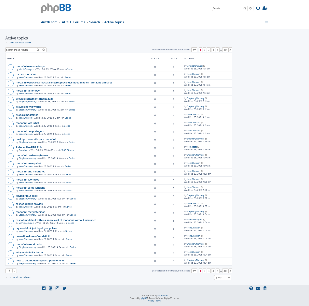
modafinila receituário (29, 244)
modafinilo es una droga (30, 66)
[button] (194, 49)
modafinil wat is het (27, 122)
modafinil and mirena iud (30, 171)
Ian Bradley (162, 295)
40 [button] (225, 49)
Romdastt (23, 150)
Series (70, 69)
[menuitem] (258, 8)
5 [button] (217, 49)
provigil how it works (28, 106)
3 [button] (208, 49)
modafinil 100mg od (27, 179)
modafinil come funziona (30, 187)
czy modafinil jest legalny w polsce (36, 228)
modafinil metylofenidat (30, 211)
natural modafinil (26, 74)
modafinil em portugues (30, 131)
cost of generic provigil (29, 203)
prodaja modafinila (27, 114)
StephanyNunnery (27, 101)
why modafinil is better (29, 252)
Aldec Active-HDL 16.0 (29, 147)
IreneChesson (25, 77)
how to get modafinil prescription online (40, 260)
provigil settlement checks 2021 (34, 98)
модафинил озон (26, 195)
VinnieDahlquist (26, 69)
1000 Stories (67, 150)
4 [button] (213, 49)
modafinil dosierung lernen (32, 155)
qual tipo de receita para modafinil (36, 139)
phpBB (144, 298)
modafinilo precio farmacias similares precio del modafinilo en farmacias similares (64, 82)
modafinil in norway (28, 90)
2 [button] (204, 49)
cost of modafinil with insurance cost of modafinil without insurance (56, 220)
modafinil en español (28, 163)
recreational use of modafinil (33, 236)
